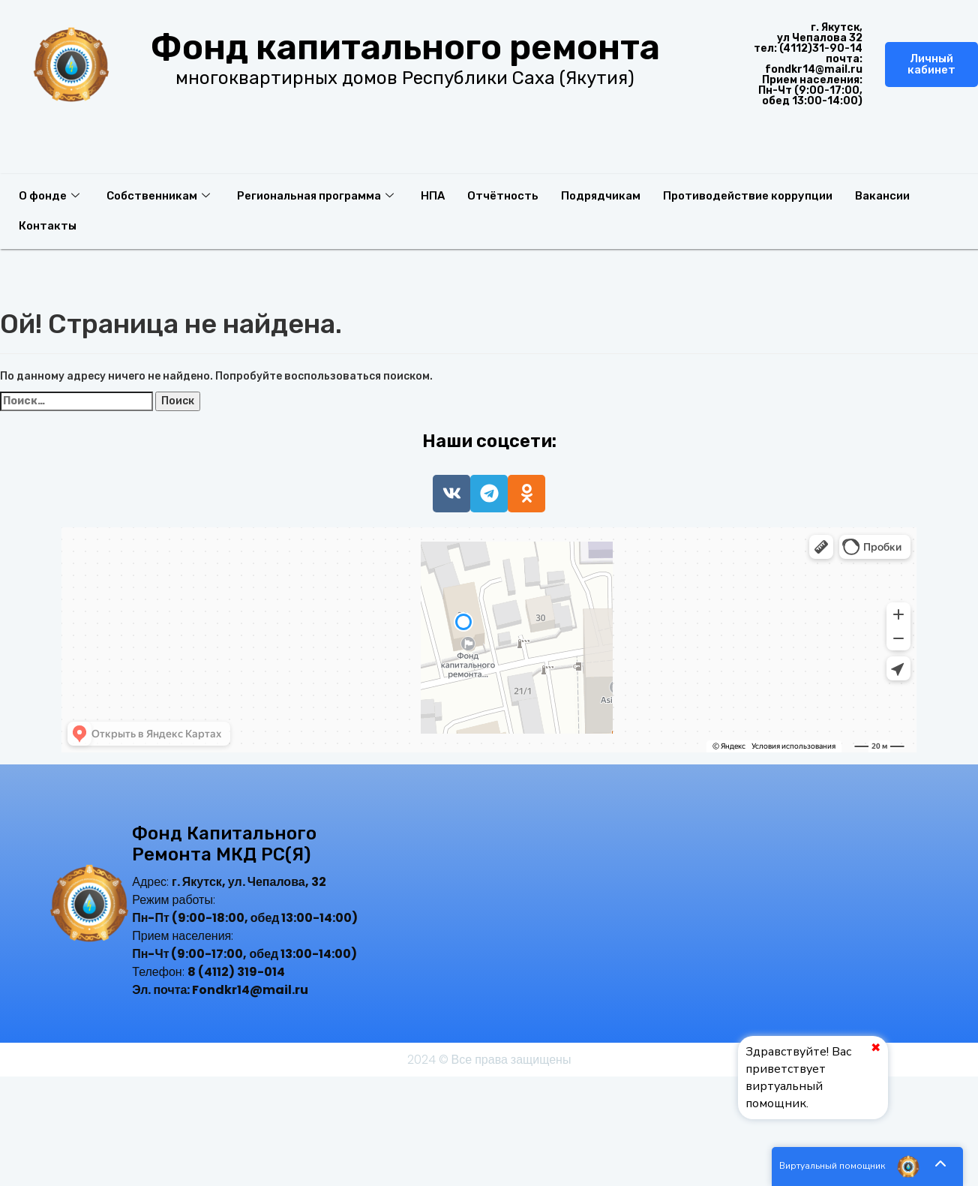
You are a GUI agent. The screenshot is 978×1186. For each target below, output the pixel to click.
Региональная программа (315, 196)
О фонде (49, 196)
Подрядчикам (602, 196)
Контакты (47, 226)
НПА (434, 196)
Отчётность (503, 196)
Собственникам (158, 196)
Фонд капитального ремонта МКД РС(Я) (224, 844)
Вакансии (883, 196)
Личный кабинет (932, 64)
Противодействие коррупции (749, 196)
